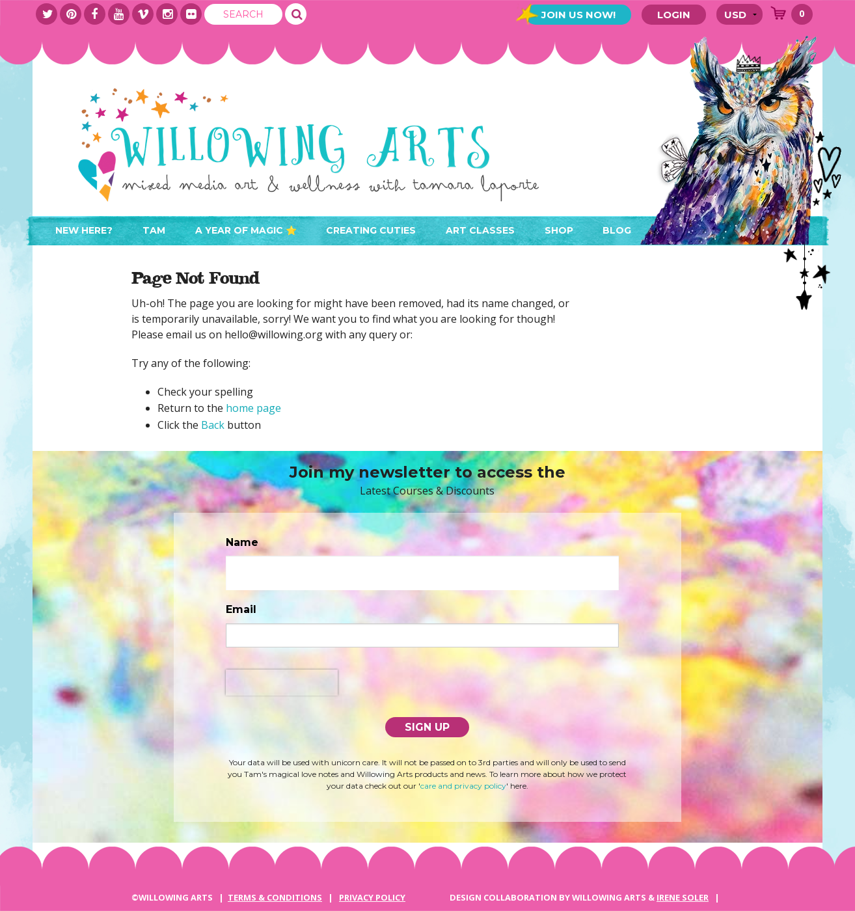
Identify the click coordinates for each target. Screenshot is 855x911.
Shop (559, 230)
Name (242, 542)
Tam (153, 230)
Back (212, 425)
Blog (617, 230)
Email (241, 609)
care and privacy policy (463, 786)
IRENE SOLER (683, 897)
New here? (84, 230)
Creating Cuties (371, 230)
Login (673, 14)
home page (253, 408)
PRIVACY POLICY (372, 897)
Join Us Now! (578, 14)
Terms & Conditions (275, 897)
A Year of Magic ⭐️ (246, 230)
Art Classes (480, 230)
